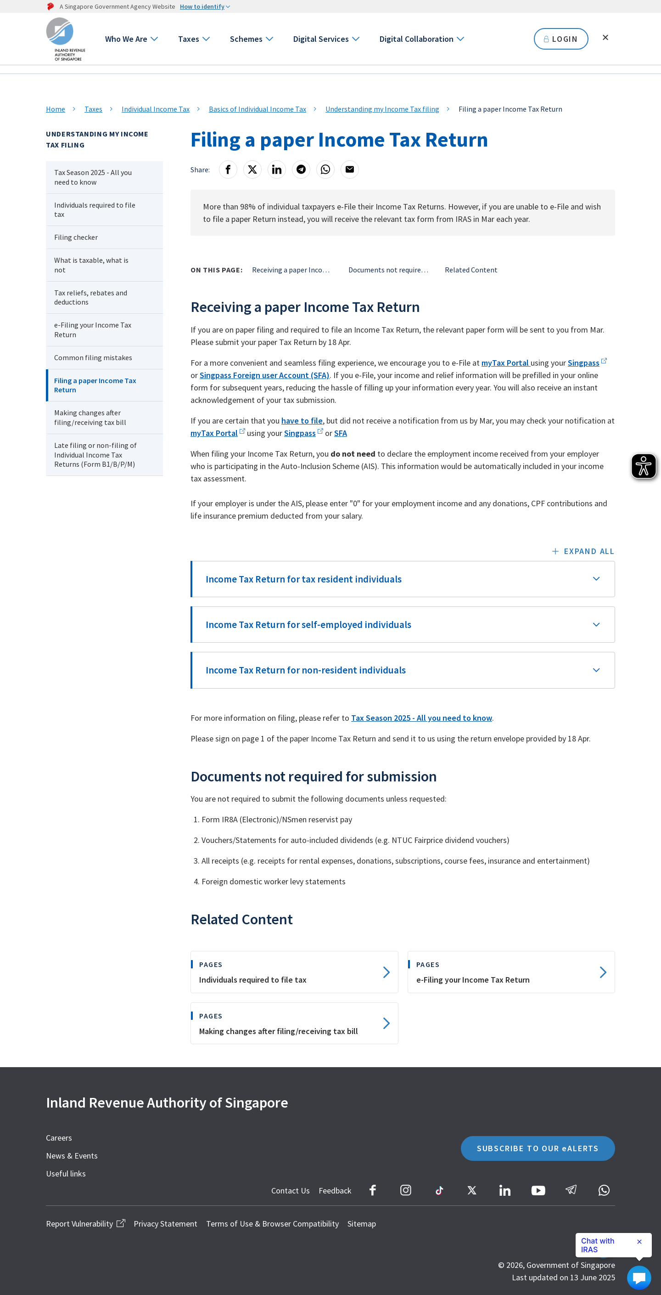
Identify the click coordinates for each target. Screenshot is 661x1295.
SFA (340, 433)
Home (55, 108)
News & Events (72, 1155)
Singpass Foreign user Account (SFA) (265, 375)
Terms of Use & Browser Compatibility (272, 1223)
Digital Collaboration (417, 39)
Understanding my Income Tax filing (382, 108)
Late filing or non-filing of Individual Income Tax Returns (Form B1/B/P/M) (95, 455)
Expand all (589, 551)
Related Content (471, 269)
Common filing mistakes (93, 357)
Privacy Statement (165, 1223)
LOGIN (561, 39)
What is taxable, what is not (91, 264)
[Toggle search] (605, 37)
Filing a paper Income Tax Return (95, 385)
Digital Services (321, 39)
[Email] (350, 169)
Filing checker (76, 237)
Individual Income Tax (156, 108)
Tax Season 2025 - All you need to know (93, 177)
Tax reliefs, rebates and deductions (90, 297)
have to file (302, 420)
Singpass (583, 362)
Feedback (335, 1190)
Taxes (188, 39)
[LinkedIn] (277, 169)
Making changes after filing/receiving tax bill (90, 417)
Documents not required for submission (389, 269)
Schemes (246, 39)
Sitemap (361, 1223)
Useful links (66, 1173)
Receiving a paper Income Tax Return (293, 269)
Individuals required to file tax (94, 209)
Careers (59, 1137)
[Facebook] (228, 169)
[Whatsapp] (325, 169)
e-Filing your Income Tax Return (92, 329)
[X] (252, 169)
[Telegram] (301, 169)
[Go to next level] (153, 39)
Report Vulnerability (85, 1223)
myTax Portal (506, 362)
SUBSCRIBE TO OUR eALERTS (538, 1148)
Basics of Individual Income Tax (257, 108)
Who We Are (126, 39)
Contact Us (290, 1190)
